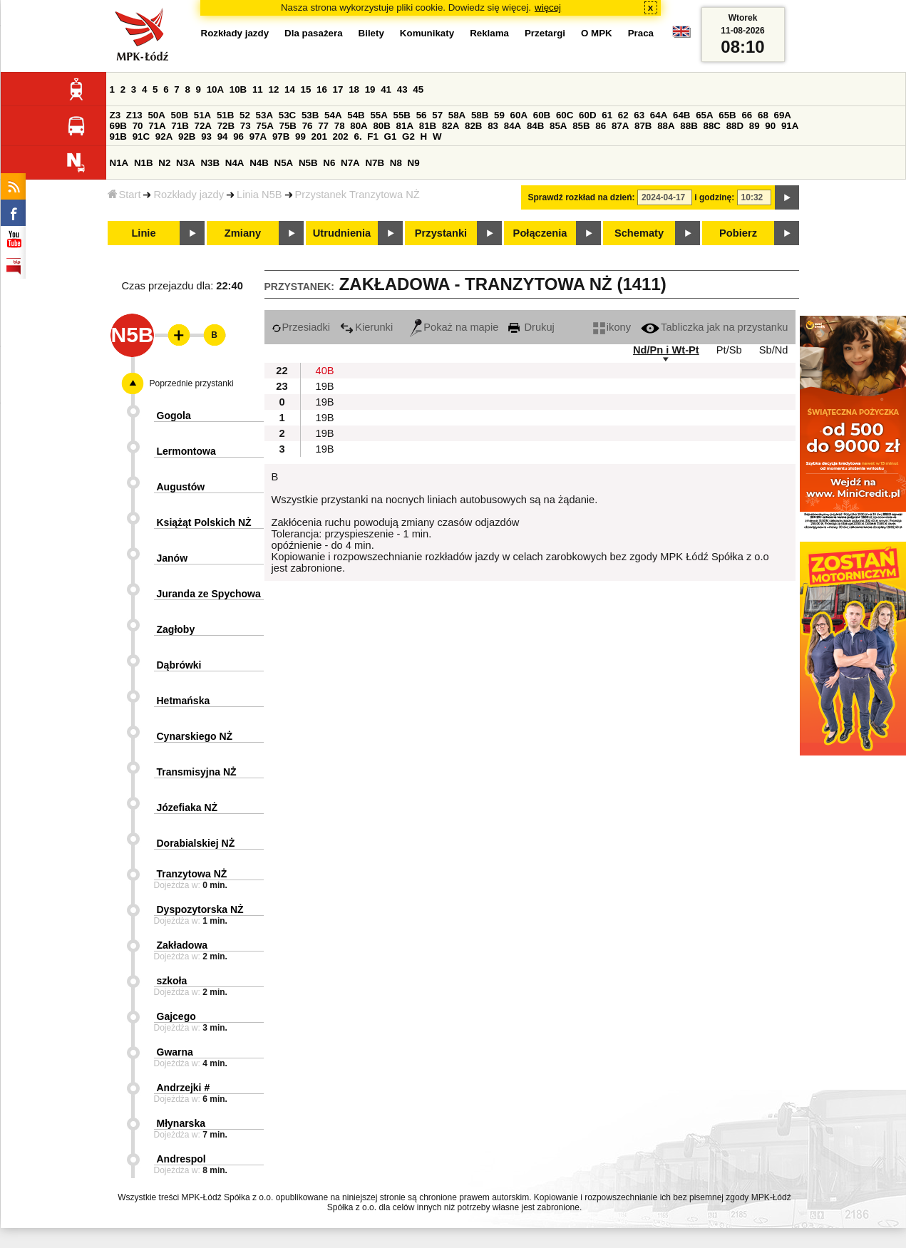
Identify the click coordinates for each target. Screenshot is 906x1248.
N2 (164, 163)
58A (456, 115)
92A (164, 136)
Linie (143, 233)
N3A (185, 163)
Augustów (181, 487)
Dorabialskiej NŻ (196, 843)
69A (782, 115)
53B (310, 115)
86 (600, 125)
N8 (396, 163)
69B (118, 125)
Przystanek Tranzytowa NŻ (357, 194)
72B (226, 125)
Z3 (115, 115)
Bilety (371, 33)
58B (479, 115)
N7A (350, 163)
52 (245, 115)
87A (620, 125)
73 (245, 125)
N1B (143, 163)
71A (156, 125)
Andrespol (181, 1159)
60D (587, 115)
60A (518, 115)
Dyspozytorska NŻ (200, 909)
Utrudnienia (342, 233)
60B (541, 115)
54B (355, 115)
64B (681, 115)
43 (402, 89)
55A (378, 115)
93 (206, 136)
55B (402, 115)
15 (306, 89)
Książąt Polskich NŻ (204, 522)
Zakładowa (182, 945)
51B (225, 115)
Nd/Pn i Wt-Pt (666, 350)
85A (558, 125)
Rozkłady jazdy (188, 194)
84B (535, 125)
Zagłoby (176, 629)
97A (258, 136)
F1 (373, 136)
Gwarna (175, 1052)
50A (156, 115)
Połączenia (540, 233)
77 (323, 125)
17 (338, 89)
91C (141, 136)
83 (493, 125)
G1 (390, 136)
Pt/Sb (729, 350)
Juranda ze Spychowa (209, 593)
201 (319, 136)
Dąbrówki (179, 665)
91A (789, 125)
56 (421, 115)
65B (727, 115)
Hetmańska (183, 700)
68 (763, 115)
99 (300, 136)
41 (386, 89)
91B (118, 136)
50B (179, 115)
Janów (172, 558)
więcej (548, 7)
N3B (210, 163)
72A (203, 125)
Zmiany (243, 233)
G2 (408, 136)
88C (712, 125)
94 (222, 136)
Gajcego (176, 1016)
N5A (284, 163)
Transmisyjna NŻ (197, 772)
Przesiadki (301, 327)
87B (643, 125)
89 (754, 125)
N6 (329, 163)
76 (307, 125)
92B (186, 136)
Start (124, 194)
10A (215, 89)
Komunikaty (427, 33)
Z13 (134, 115)
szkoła (172, 980)
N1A (119, 163)
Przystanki (441, 233)
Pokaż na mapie (454, 327)
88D (734, 125)
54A (332, 115)
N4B (259, 163)
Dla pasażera (313, 33)
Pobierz (738, 233)
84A (512, 125)
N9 (414, 163)
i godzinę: (714, 197)
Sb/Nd (773, 350)
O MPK (596, 33)
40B (325, 370)
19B (325, 386)
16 (321, 89)
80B (381, 125)
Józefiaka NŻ (187, 807)
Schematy (639, 233)
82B (473, 125)
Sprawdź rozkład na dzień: (581, 197)
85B (581, 125)
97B (280, 136)
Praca (641, 33)
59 (499, 115)
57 (437, 115)
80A (358, 125)
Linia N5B (259, 194)
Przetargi (545, 33)
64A (658, 115)
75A (264, 125)
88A (665, 125)
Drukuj (531, 327)
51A (202, 115)
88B (688, 125)
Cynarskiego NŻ (195, 736)
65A (704, 115)
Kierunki (366, 327)
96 (238, 136)
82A (450, 125)
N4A (234, 163)
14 (289, 89)
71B (179, 125)
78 (339, 125)
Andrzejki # (183, 1087)
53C (287, 115)
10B (238, 89)
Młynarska (181, 1123)
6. (357, 136)
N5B (308, 163)
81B (427, 125)
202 (341, 136)
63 (639, 115)
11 (257, 89)
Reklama (489, 33)
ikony (612, 327)
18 (354, 89)
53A (264, 115)
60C (564, 115)
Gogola (174, 415)
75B (288, 125)
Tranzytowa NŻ (192, 874)
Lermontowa (186, 451)
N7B (374, 163)
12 (273, 89)
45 (418, 89)
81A (404, 125)
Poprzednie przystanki (192, 383)
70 (138, 125)
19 (370, 89)
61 (607, 115)
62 (623, 115)
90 (770, 125)
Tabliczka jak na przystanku (714, 327)
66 (746, 115)
